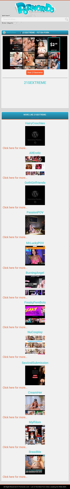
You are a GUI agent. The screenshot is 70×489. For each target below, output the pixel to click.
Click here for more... (15, 148)
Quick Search (6, 15)
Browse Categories (8, 23)
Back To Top (35, 117)
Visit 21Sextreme (35, 72)
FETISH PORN (43, 32)
